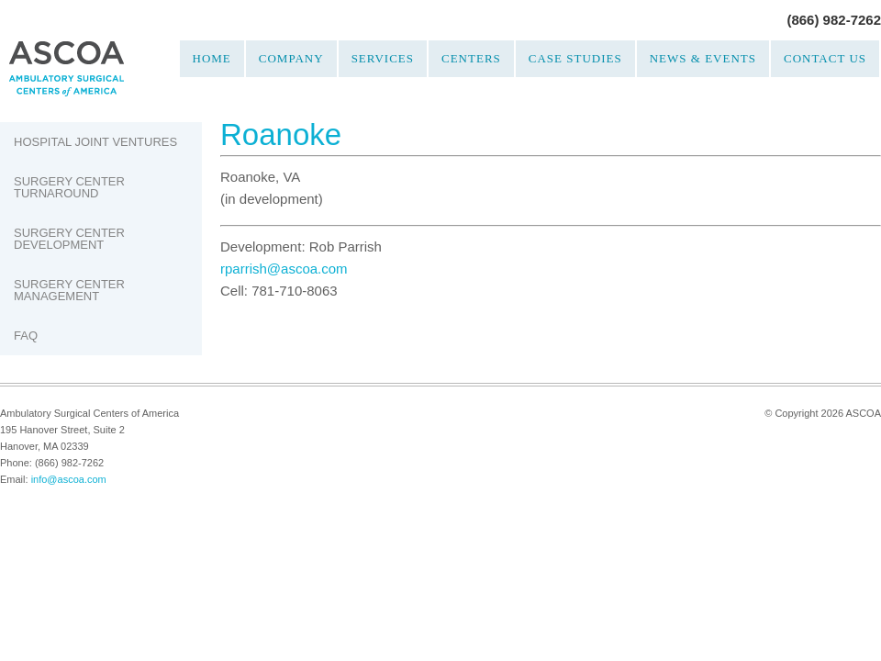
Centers (471, 58)
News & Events (703, 58)
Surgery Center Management (69, 290)
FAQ (26, 335)
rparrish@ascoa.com (284, 268)
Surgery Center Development (69, 239)
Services (382, 58)
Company (291, 58)
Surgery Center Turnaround (69, 187)
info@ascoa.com (68, 479)
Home (212, 58)
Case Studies (575, 58)
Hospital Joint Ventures (95, 142)
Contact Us (825, 58)
